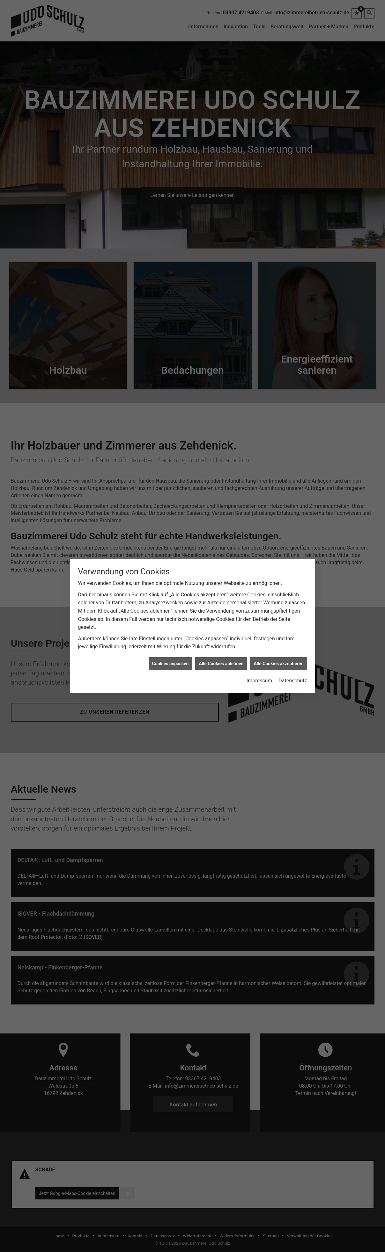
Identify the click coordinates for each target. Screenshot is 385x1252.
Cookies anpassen (170, 582)
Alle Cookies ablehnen (221, 582)
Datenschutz (292, 600)
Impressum (259, 600)
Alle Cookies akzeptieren (278, 582)
